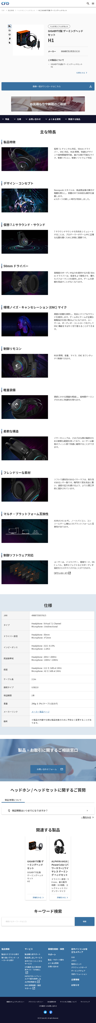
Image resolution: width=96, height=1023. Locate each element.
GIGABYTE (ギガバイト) (70, 51)
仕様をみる (82, 72)
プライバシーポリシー (35, 1002)
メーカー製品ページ (41, 711)
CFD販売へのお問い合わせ (48, 1006)
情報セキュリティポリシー (15, 1002)
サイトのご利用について (68, 1002)
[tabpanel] (48, 813)
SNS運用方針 (51, 1002)
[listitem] (62, 572)
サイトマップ (85, 1002)
